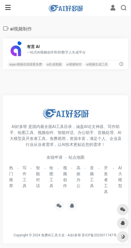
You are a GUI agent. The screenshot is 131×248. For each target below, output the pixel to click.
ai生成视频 (54, 64)
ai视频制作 (74, 64)
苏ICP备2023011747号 (99, 235)
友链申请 (55, 157)
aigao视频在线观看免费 (25, 64)
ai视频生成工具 (97, 64)
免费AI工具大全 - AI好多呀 (61, 235)
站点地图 (76, 157)
